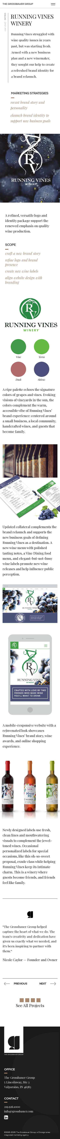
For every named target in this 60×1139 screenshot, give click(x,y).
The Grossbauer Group (18, 4)
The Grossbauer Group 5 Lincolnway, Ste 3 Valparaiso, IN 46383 (19, 1082)
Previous (16, 983)
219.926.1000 (12, 1107)
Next (47, 983)
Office (9, 1069)
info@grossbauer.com (18, 1111)
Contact (11, 1098)
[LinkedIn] (6, 1117)
